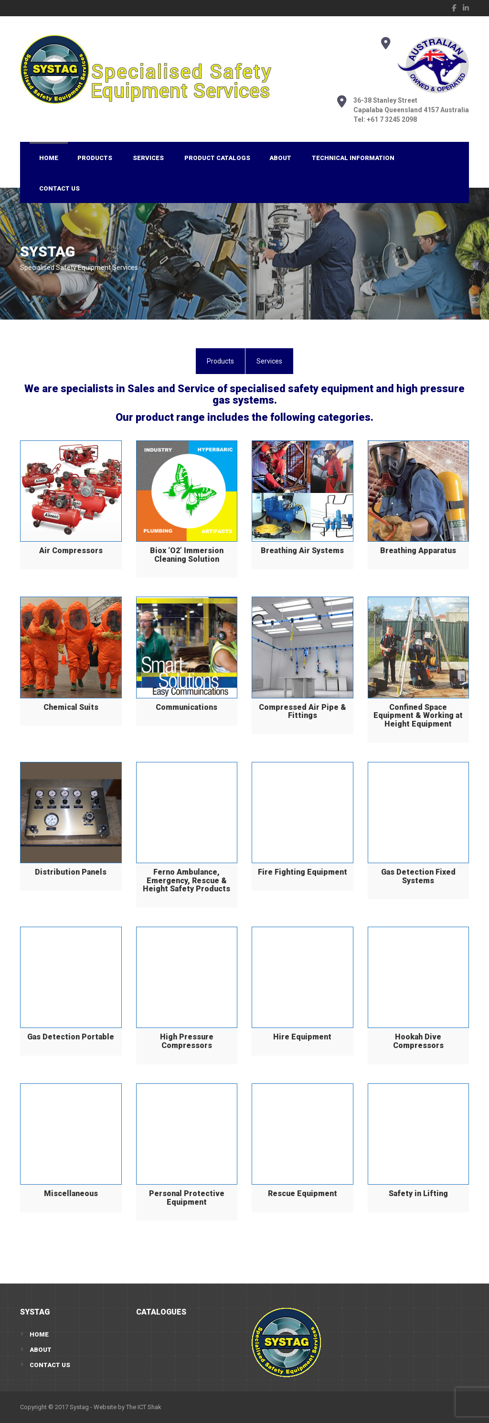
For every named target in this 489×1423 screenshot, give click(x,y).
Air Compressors (71, 550)
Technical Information (353, 157)
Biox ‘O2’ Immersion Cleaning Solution (186, 555)
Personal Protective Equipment (186, 1198)
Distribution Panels (70, 872)
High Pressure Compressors (186, 1041)
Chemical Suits (70, 707)
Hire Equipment (302, 1036)
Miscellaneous (71, 1193)
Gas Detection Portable (70, 1036)
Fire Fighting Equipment (302, 872)
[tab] (220, 361)
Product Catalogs (217, 157)
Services (148, 157)
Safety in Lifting (418, 1193)
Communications (186, 707)
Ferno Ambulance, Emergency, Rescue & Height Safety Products (186, 880)
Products (94, 157)
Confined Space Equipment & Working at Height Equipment (418, 715)
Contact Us (59, 188)
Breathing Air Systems (302, 550)
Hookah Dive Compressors (418, 1041)
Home (48, 157)
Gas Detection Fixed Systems (418, 876)
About (280, 157)
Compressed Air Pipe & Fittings (302, 711)
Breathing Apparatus (418, 550)
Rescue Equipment (302, 1193)
